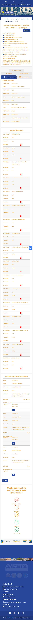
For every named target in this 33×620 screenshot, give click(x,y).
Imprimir (26, 30)
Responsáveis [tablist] (24, 77)
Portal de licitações (24, 19)
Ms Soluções (10, 618)
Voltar (5, 480)
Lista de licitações (8, 21)
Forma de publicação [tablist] (10, 77)
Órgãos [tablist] (9, 74)
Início (4, 19)
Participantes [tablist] (24, 74)
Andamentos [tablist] (16, 70)
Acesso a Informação (12, 19)
